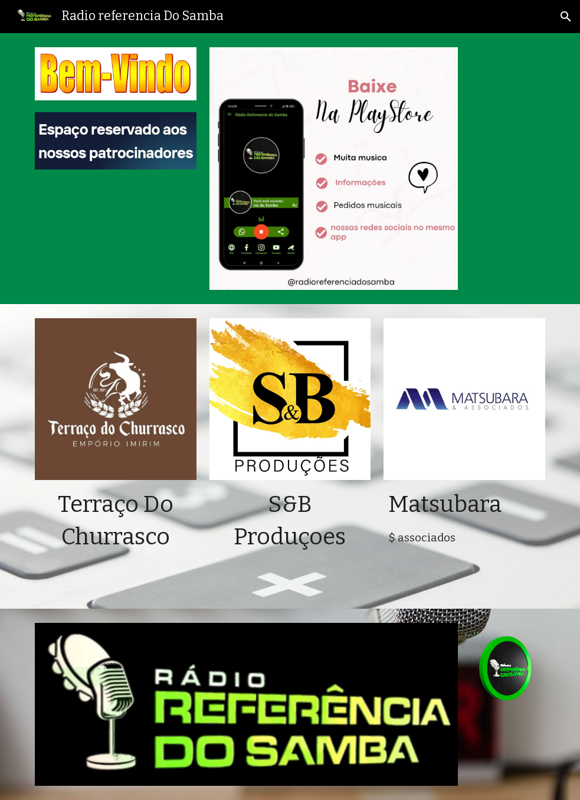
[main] (115, 520)
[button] (566, 16)
